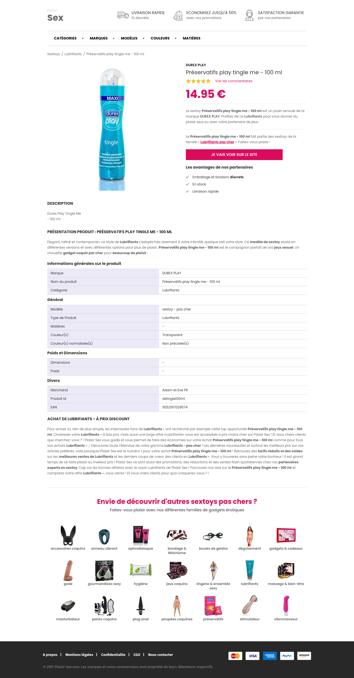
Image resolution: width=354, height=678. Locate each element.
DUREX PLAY (210, 116)
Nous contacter (160, 655)
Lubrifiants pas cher (217, 142)
